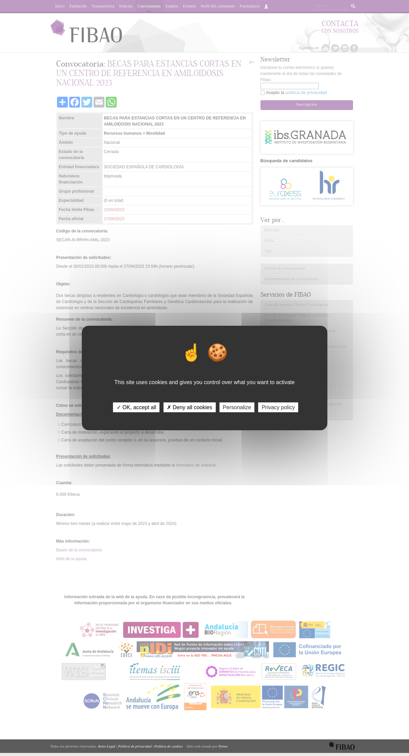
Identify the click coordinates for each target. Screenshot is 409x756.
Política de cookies (168, 746)
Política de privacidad (134, 746)
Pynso (223, 746)
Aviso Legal (106, 746)
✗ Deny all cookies (189, 407)
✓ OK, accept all (136, 407)
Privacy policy (278, 407)
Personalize (237, 407)
